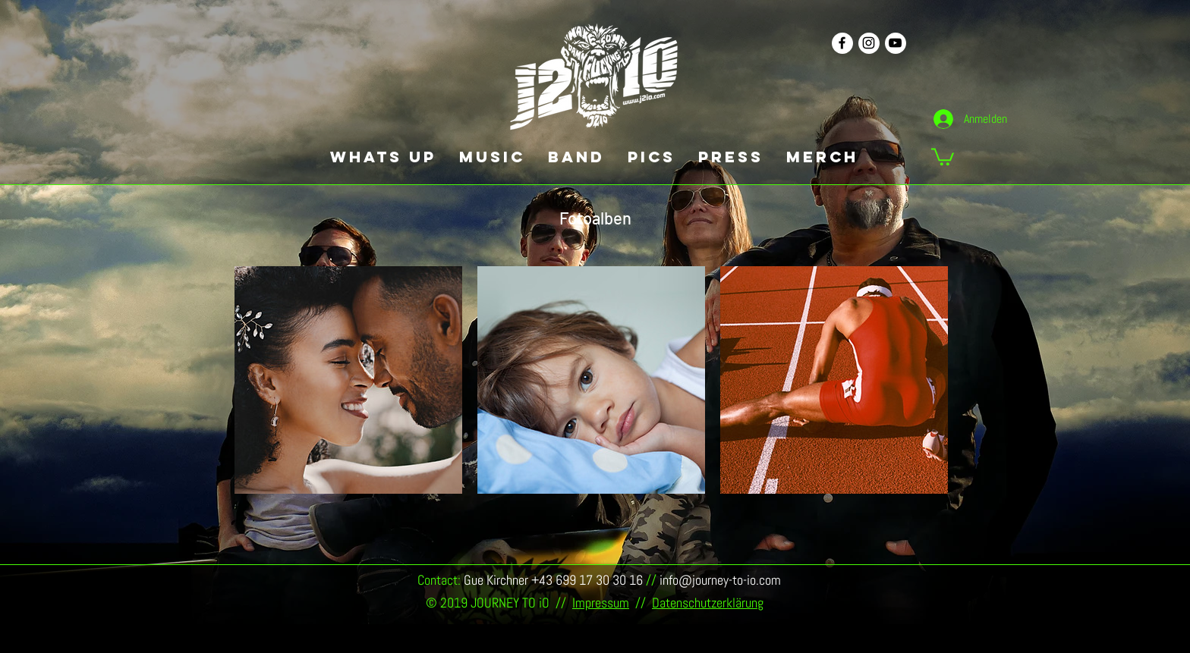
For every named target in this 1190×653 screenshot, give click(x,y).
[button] (942, 155)
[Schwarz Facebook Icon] (842, 43)
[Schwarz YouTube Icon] (895, 43)
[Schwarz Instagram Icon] (869, 43)
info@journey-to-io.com (720, 580)
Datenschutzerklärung (707, 602)
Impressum (600, 602)
